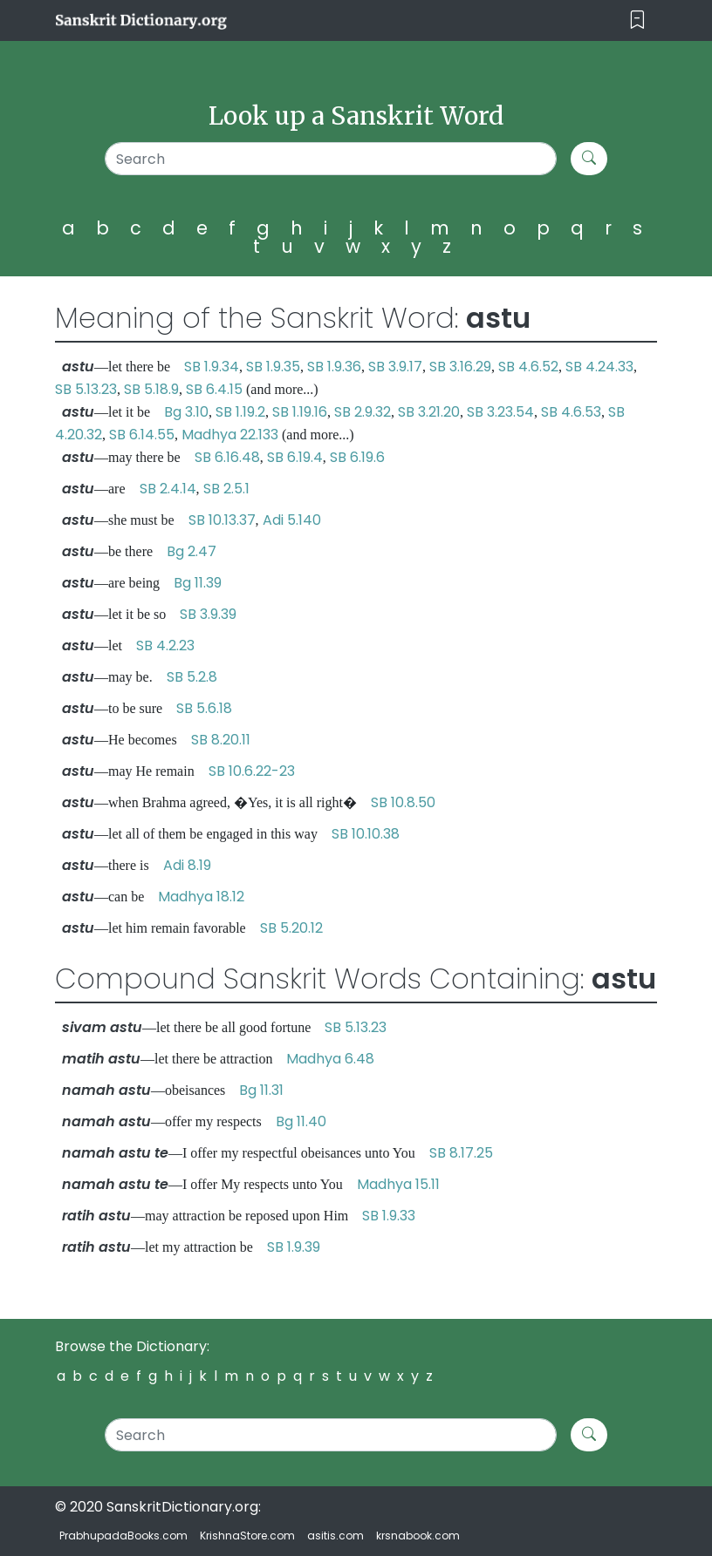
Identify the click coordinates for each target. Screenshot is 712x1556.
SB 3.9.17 (395, 367)
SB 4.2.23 (165, 645)
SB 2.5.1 (226, 489)
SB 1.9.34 (211, 367)
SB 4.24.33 (599, 367)
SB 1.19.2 (240, 412)
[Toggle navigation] (637, 20)
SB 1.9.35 (273, 367)
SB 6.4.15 (214, 389)
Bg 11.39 (198, 583)
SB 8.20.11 (220, 740)
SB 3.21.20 (429, 412)
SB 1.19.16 (299, 412)
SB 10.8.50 (403, 802)
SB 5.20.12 (291, 928)
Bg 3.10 (186, 412)
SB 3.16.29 (460, 367)
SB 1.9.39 (293, 1247)
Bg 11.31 (261, 1090)
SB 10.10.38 (366, 834)
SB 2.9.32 (362, 412)
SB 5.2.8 (192, 677)
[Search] (331, 158)
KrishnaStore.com (247, 1535)
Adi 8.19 (187, 865)
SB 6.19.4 (295, 457)
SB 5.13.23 (86, 389)
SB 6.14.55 (142, 435)
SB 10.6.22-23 (252, 771)
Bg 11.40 (301, 1121)
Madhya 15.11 (398, 1184)
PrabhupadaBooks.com (123, 1535)
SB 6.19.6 (357, 457)
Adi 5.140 (292, 520)
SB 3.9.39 (208, 614)
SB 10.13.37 (222, 520)
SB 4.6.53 (571, 412)
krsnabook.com (418, 1535)
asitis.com (335, 1535)
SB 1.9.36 (334, 367)
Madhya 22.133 (229, 435)
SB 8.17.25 (461, 1153)
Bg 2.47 (191, 551)
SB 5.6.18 (204, 708)
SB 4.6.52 (528, 367)
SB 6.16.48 (227, 457)
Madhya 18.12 (201, 897)
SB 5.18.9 (151, 389)
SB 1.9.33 (388, 1216)
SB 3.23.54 (500, 412)
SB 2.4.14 (168, 489)
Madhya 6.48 (330, 1059)
